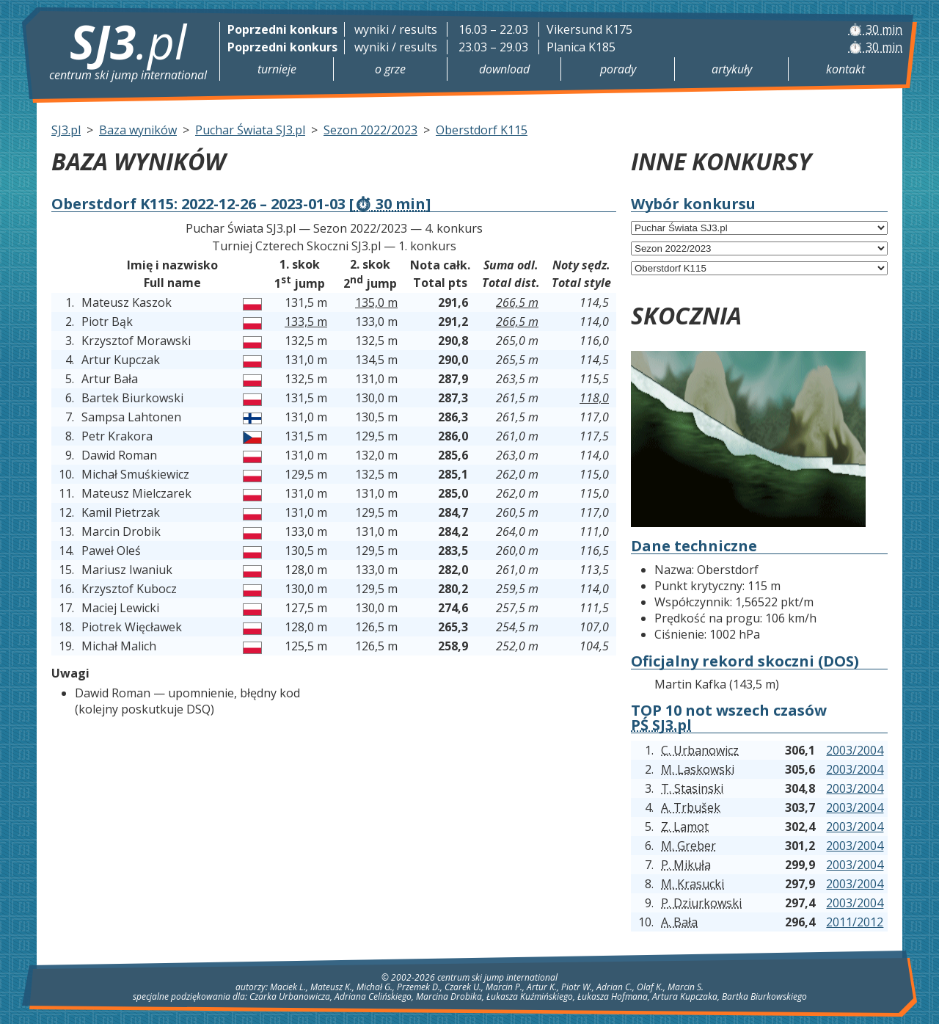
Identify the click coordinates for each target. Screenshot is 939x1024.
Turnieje (276, 69)
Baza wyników (138, 130)
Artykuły (732, 69)
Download (504, 69)
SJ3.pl (66, 130)
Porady (618, 69)
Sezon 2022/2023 (370, 130)
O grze (390, 69)
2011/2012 (854, 922)
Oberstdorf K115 (481, 130)
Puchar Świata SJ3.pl (250, 130)
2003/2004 (854, 750)
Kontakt (845, 69)
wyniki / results (395, 29)
